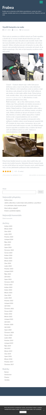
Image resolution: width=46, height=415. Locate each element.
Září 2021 (7, 322)
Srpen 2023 (8, 279)
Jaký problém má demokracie (37, 175)
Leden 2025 (8, 234)
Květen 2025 (8, 226)
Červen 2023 (8, 284)
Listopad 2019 (8, 343)
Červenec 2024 (9, 250)
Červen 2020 (8, 335)
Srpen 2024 (8, 247)
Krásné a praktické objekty (12, 211)
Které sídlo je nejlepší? (11, 208)
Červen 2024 (8, 253)
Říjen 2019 (7, 346)
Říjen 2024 (7, 242)
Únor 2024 (7, 263)
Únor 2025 (7, 231)
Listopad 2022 (8, 303)
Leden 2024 (8, 266)
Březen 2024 (8, 261)
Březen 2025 (8, 229)
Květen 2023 (8, 287)
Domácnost (7, 374)
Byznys (6, 372)
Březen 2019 (8, 351)
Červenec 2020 (9, 332)
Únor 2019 (7, 354)
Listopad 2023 (8, 271)
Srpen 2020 (8, 330)
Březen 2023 (8, 292)
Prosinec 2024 (8, 237)
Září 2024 (7, 245)
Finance (6, 377)
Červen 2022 (8, 311)
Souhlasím (23, 412)
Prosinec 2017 (8, 362)
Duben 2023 (8, 290)
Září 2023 (7, 276)
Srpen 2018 (8, 356)
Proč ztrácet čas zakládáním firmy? (12, 175)
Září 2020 (7, 327)
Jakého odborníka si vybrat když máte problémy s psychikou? (22, 203)
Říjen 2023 (7, 274)
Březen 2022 (8, 316)
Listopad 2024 (8, 239)
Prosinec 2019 (8, 340)
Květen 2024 (8, 255)
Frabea (8, 7)
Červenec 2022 (9, 308)
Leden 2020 (8, 338)
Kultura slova (8, 200)
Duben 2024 (8, 258)
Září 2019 (7, 348)
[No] (44, 410)
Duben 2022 (8, 314)
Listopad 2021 (8, 319)
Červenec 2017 (9, 364)
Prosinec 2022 (8, 300)
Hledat (4, 188)
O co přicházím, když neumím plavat (15, 205)
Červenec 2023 (9, 282)
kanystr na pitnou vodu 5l (14, 97)
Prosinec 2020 (8, 324)
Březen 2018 (8, 359)
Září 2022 (7, 306)
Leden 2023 (8, 298)
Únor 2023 (7, 295)
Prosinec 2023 (8, 268)
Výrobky (16, 30)
